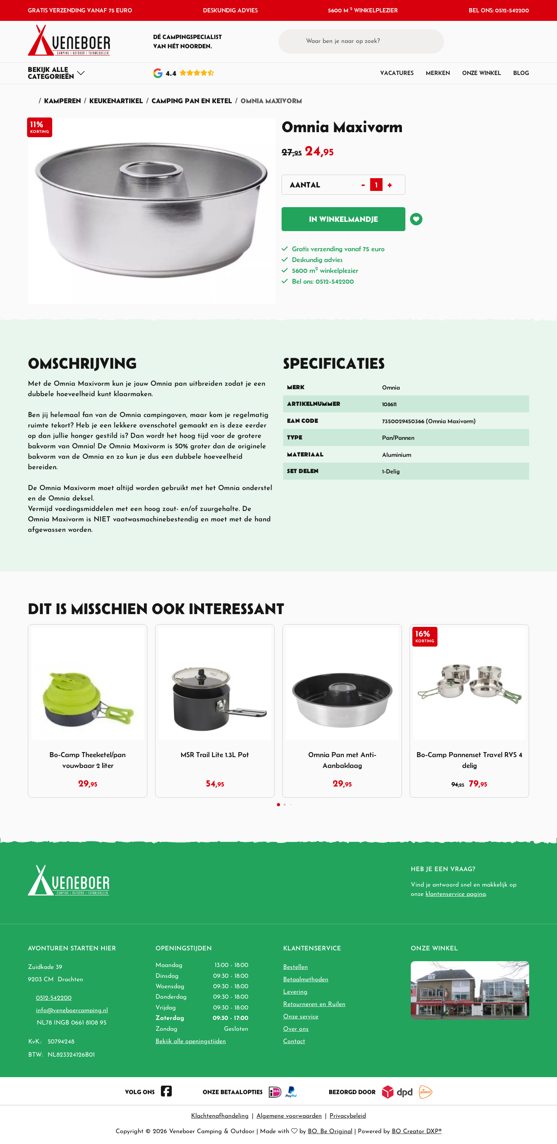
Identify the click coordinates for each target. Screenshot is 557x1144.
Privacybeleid (348, 1116)
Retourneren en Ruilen (314, 1004)
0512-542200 (54, 998)
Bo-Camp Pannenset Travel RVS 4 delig (470, 760)
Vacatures (396, 73)
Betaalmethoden (305, 980)
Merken (438, 73)
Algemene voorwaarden (289, 1116)
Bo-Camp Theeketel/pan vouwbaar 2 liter (88, 760)
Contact (294, 1041)
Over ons (296, 1029)
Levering (295, 992)
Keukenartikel (116, 101)
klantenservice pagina (455, 894)
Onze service (300, 1017)
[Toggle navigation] (56, 73)
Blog (521, 73)
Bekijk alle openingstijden (190, 1041)
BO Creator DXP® (417, 1132)
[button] (509, 41)
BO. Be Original (330, 1132)
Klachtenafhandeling (220, 1116)
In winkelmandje (343, 219)
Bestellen (295, 967)
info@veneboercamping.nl (72, 1011)
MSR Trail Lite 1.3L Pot (215, 755)
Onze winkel (481, 73)
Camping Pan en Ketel (192, 101)
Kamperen (62, 101)
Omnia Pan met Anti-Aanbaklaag (342, 760)
